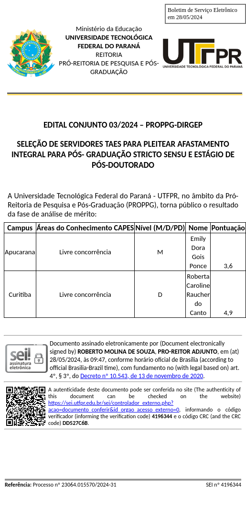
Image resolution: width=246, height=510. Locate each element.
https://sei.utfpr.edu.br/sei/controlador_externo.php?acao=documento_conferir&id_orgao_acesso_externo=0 (113, 406)
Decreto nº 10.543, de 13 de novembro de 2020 (141, 376)
